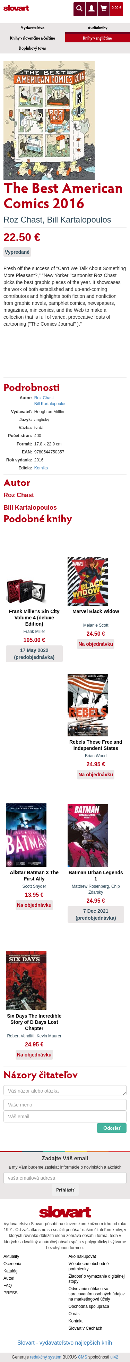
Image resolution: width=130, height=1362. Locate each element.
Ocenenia (12, 1263)
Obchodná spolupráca (89, 1306)
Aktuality (11, 1256)
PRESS (10, 1292)
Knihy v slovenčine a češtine (32, 38)
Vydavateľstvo (32, 27)
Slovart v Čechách (85, 1328)
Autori (8, 1278)
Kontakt (76, 1321)
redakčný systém (45, 1357)
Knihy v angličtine (97, 38)
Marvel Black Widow (95, 611)
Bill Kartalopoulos (79, 219)
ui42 (114, 1357)
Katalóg (10, 1271)
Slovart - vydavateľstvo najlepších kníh (64, 1343)
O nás (74, 1313)
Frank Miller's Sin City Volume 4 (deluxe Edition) (34, 618)
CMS (82, 1357)
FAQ (7, 1285)
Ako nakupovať (83, 1256)
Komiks (41, 468)
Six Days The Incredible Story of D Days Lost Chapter (34, 1022)
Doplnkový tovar (32, 48)
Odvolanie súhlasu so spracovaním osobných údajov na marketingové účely (97, 1294)
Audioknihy (97, 27)
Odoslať (111, 1128)
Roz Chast (22, 219)
